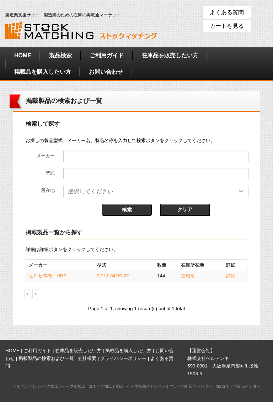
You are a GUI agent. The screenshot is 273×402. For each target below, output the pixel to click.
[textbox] (151, 191)
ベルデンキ (22, 386)
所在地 (48, 190)
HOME (22, 55)
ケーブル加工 (73, 386)
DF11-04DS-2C (113, 275)
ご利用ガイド (107, 55)
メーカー (45, 155)
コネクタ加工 (100, 386)
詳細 (230, 275)
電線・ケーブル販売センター (140, 386)
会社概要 (87, 358)
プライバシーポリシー (123, 358)
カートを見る (227, 26)
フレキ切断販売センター (190, 386)
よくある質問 (227, 12)
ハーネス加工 (47, 386)
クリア (184, 209)
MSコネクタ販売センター (238, 386)
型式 (50, 173)
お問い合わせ (106, 72)
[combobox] (155, 191)
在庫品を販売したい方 (169, 55)
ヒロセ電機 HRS (47, 275)
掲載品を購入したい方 (42, 72)
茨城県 (188, 275)
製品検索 (60, 55)
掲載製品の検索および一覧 (46, 358)
